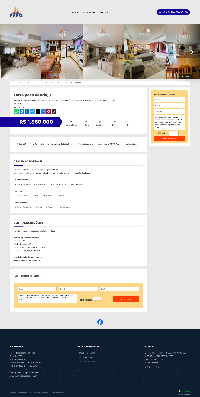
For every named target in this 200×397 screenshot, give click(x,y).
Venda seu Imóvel (85, 357)
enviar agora (169, 138)
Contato (104, 12)
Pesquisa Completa (86, 362)
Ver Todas (185, 76)
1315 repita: (86, 300)
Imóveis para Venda (86, 353)
